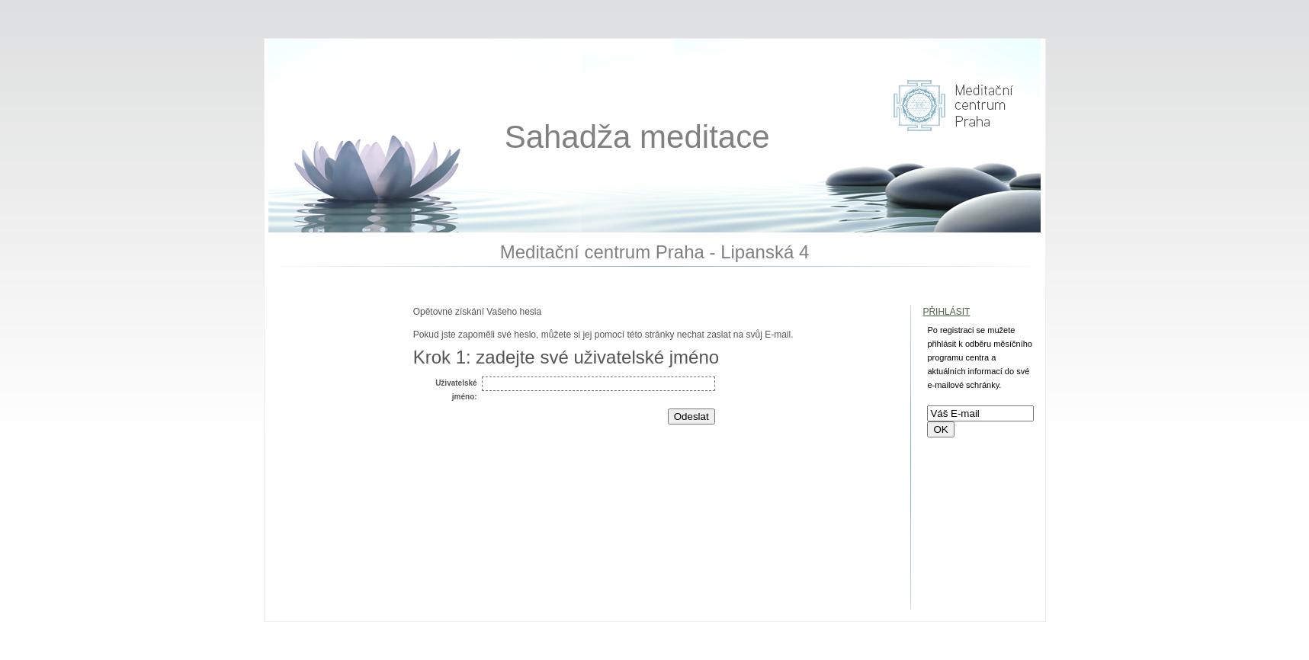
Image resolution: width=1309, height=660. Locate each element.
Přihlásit (946, 311)
